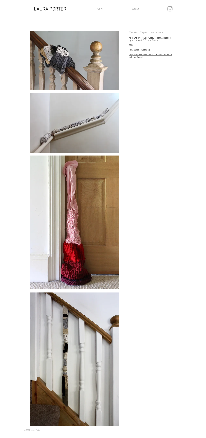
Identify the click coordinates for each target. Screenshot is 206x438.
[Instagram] (170, 8)
